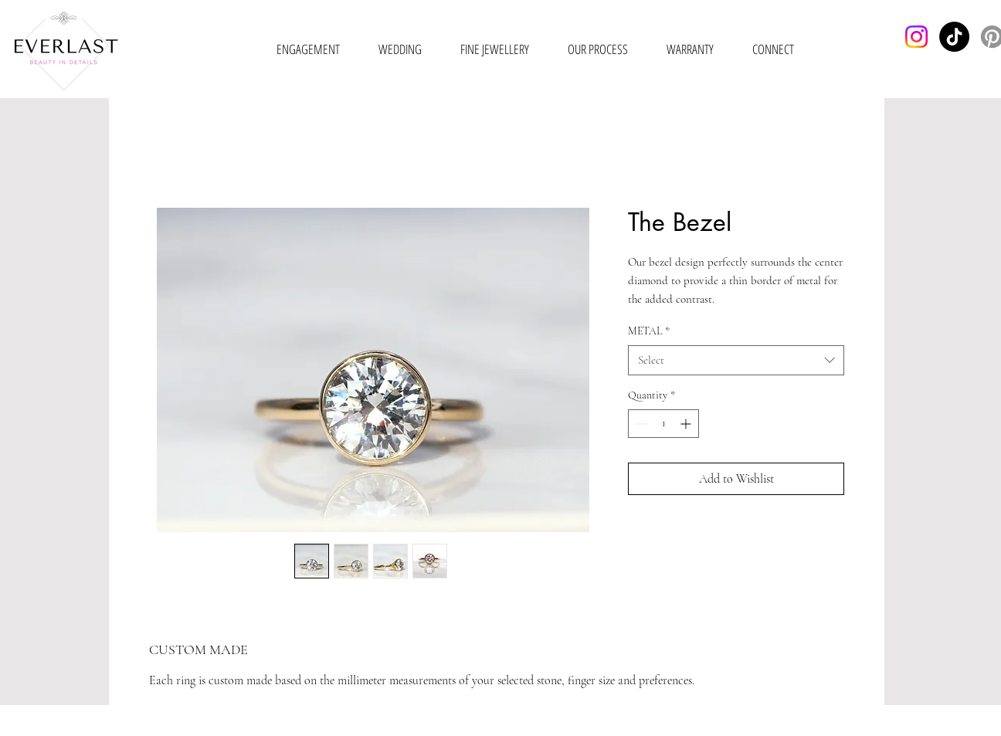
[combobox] (736, 360)
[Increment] (687, 423)
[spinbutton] (663, 423)
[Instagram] (916, 37)
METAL (649, 330)
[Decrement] (640, 423)
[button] (308, 49)
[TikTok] (954, 37)
